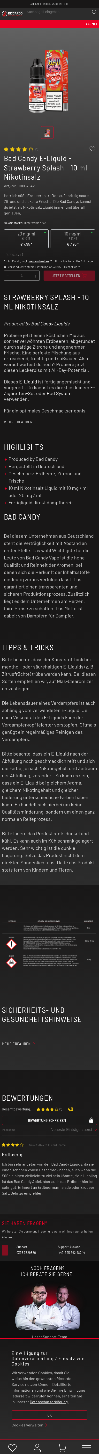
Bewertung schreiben (61, 1120)
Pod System (59, 393)
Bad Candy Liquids (50, 323)
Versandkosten (39, 261)
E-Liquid (28, 381)
